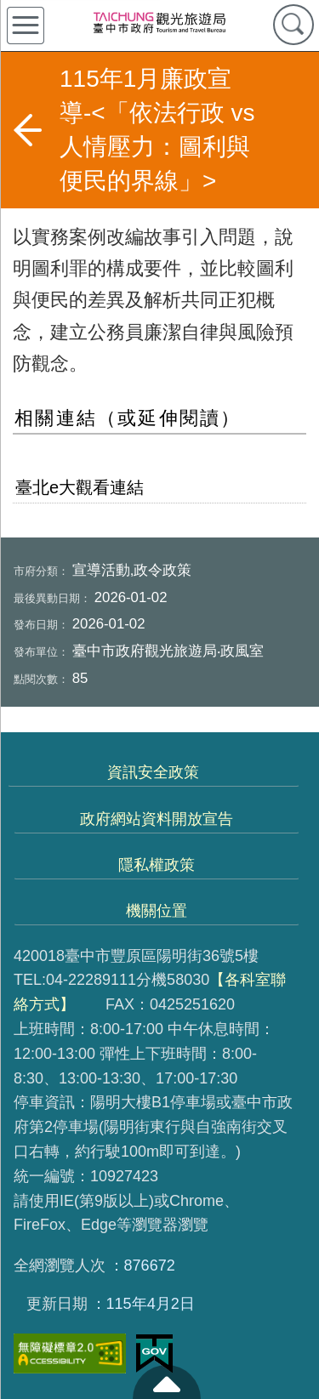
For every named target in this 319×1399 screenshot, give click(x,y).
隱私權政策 (156, 864)
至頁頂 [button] (167, 1382)
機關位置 (156, 910)
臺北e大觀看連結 (79, 487)
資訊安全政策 (153, 772)
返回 (27, 130)
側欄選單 (25, 25)
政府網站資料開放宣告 (156, 818)
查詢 (293, 24)
